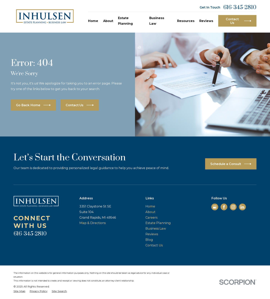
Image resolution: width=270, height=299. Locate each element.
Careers (151, 217)
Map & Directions (92, 223)
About (150, 212)
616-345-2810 (239, 7)
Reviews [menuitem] (206, 21)
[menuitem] (19, 291)
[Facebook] (224, 207)
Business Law (155, 228)
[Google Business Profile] (215, 207)
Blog (149, 240)
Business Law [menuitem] (156, 20)
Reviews (151, 234)
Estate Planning (158, 223)
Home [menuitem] (93, 21)
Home (150, 206)
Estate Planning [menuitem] (125, 20)
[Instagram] (233, 207)
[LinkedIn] (242, 207)
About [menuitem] (108, 21)
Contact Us (154, 245)
